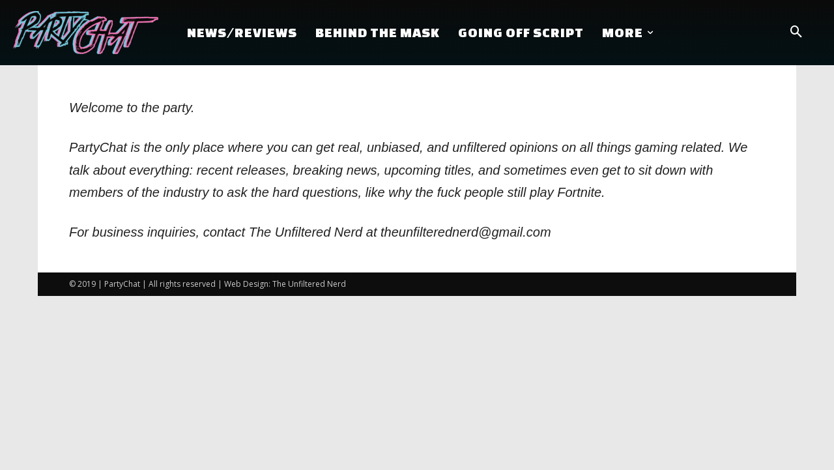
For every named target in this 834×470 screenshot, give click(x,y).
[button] (796, 32)
